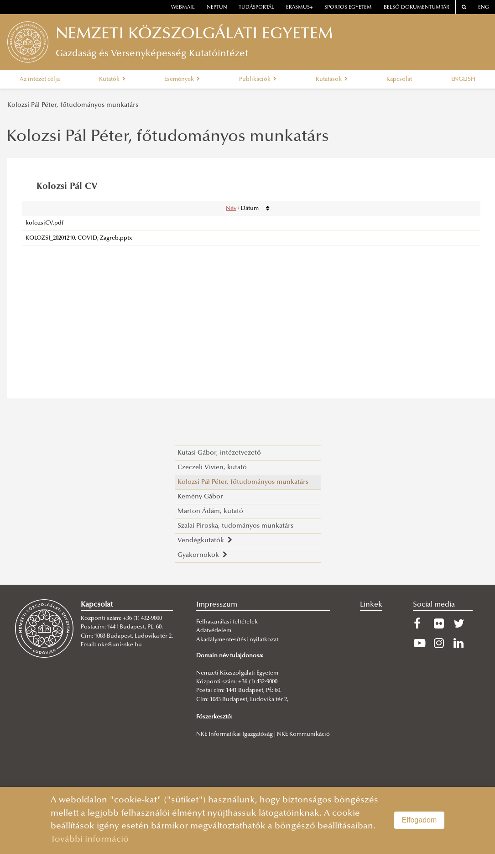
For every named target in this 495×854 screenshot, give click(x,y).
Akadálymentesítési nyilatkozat (237, 640)
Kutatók (112, 79)
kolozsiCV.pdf (44, 223)
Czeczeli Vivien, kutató (212, 467)
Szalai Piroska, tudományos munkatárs (235, 526)
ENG (483, 7)
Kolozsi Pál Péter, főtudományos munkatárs (72, 105)
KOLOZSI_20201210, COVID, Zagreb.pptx (79, 238)
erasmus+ (299, 7)
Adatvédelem (213, 631)
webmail (183, 7)
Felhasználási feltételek (227, 622)
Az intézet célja (40, 79)
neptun (217, 7)
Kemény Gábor (200, 496)
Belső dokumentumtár (416, 7)
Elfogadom (419, 820)
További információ (90, 839)
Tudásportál (256, 7)
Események (182, 79)
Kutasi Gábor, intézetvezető (219, 453)
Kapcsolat (399, 79)
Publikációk (257, 79)
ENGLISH (463, 79)
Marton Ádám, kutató (210, 511)
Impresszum (216, 604)
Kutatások (332, 79)
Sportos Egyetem (348, 7)
